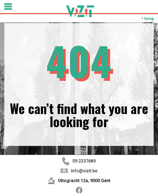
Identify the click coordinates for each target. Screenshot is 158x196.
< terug (147, 18)
